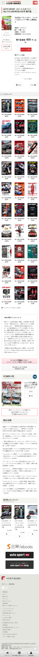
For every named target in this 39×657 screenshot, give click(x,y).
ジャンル (5, 599)
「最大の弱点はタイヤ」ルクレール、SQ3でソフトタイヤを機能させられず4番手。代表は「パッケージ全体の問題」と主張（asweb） (20, 443)
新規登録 (31, 654)
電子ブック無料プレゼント (10, 605)
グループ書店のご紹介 (9, 636)
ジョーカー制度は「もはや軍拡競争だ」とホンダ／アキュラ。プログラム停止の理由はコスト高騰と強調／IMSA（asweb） (20, 491)
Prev (32, 85)
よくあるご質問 (7, 617)
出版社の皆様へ (7, 629)
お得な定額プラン (6, 47)
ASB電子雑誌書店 (13, 578)
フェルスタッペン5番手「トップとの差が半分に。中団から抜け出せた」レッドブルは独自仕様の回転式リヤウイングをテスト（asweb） (20, 456)
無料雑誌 (5, 592)
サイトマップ (6, 615)
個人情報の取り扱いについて (11, 627)
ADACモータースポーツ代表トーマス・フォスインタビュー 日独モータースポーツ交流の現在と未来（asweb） (20, 477)
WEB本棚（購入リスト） (9, 613)
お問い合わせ (6, 620)
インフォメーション (8, 608)
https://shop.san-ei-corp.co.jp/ (21, 350)
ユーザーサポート (8, 611)
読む (31, 391)
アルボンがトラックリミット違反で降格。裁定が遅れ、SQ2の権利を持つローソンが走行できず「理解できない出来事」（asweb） (19, 483)
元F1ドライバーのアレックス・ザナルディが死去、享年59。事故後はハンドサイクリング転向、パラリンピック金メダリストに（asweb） (20, 436)
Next (19, 85)
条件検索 (5, 603)
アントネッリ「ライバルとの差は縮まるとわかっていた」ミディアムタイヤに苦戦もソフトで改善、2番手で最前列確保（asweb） (20, 463)
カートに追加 (26, 49)
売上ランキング (7, 601)
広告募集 (5, 632)
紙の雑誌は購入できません (6, 41)
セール (4, 594)
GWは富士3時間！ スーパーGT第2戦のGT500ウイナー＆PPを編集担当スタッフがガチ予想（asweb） (20, 450)
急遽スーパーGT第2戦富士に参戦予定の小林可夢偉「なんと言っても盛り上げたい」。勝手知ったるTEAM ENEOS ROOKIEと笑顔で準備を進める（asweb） (19, 429)
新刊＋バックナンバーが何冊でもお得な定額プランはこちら (19, 412)
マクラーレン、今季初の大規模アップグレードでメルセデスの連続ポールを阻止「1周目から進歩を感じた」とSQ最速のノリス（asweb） (19, 471)
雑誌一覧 (5, 596)
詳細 (31, 396)
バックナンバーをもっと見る (11, 308)
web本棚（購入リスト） (19, 654)
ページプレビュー (6, 34)
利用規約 (5, 625)
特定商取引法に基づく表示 (10, 623)
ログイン (7, 654)
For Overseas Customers (10, 634)
